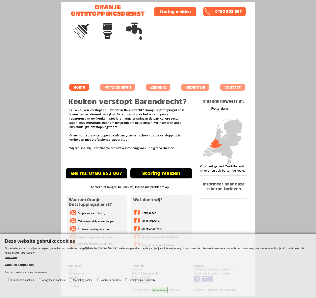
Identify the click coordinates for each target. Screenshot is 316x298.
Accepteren (159, 290)
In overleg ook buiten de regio (222, 170)
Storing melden (175, 11)
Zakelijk (158, 87)
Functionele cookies (22, 280)
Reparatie (195, 87)
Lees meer (11, 257)
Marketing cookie (83, 280)
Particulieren (117, 87)
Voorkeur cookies (111, 280)
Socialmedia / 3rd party (142, 280)
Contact (233, 87)
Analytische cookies (53, 280)
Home (79, 87)
